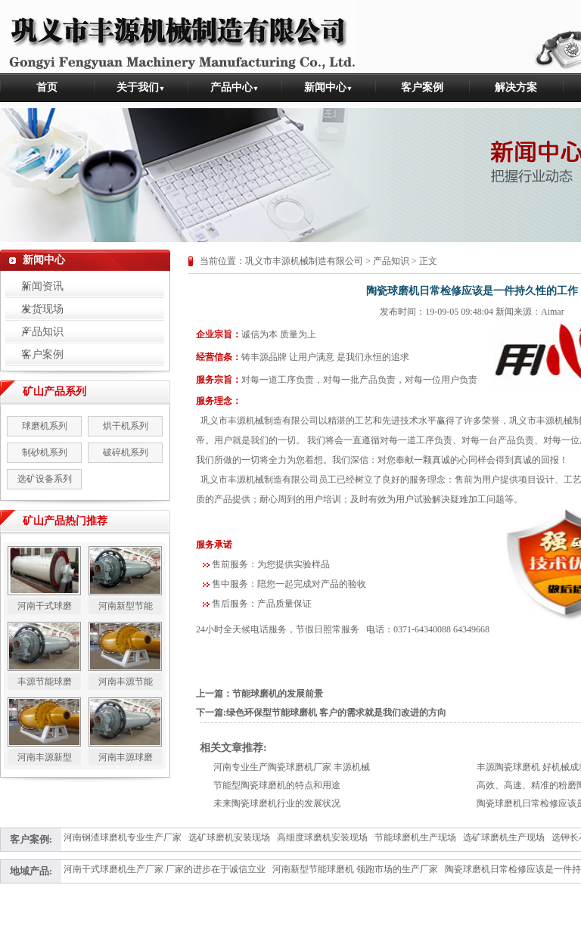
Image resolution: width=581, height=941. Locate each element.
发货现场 (34, 309)
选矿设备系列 (44, 479)
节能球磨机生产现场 (415, 837)
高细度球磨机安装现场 (322, 837)
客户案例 (422, 87)
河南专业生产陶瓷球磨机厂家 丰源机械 (291, 767)
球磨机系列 (44, 426)
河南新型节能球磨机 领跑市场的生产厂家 (355, 869)
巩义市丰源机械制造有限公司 (304, 261)
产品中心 (234, 87)
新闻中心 (328, 87)
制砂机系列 (44, 452)
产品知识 (34, 331)
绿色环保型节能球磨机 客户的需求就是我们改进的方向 (336, 712)
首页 (46, 87)
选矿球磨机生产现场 (504, 837)
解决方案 (516, 87)
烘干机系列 (125, 426)
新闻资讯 (34, 286)
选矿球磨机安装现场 (229, 837)
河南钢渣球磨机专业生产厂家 (123, 837)
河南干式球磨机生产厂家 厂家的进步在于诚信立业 (165, 869)
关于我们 (141, 87)
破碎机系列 (125, 452)
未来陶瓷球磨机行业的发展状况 (276, 803)
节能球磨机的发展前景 (277, 693)
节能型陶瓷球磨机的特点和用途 (276, 785)
